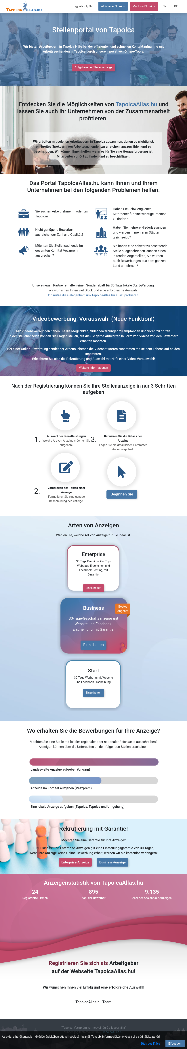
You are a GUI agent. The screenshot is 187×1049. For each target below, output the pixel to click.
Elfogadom (175, 1043)
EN (165, 6)
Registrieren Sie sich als (78, 963)
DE (176, 6)
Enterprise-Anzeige (75, 862)
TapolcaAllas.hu (136, 104)
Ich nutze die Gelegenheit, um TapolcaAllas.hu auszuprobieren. (93, 295)
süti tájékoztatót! (149, 1036)
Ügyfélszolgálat (83, 6)
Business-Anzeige (112, 862)
